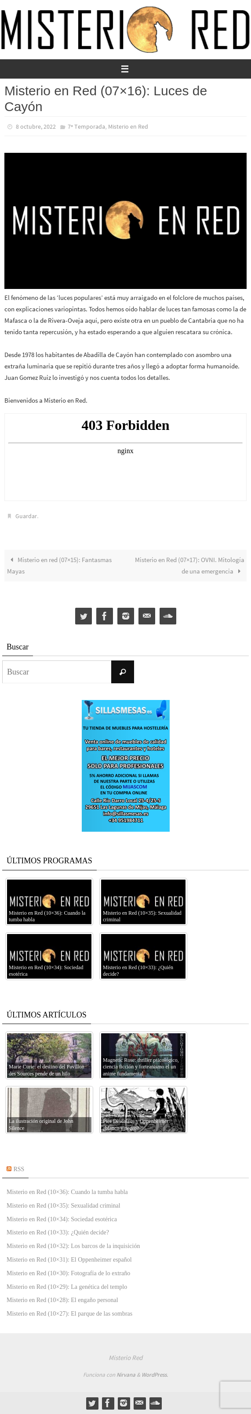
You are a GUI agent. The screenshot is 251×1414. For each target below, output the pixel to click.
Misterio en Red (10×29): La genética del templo (67, 1287)
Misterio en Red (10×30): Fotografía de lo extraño (68, 1273)
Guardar (26, 516)
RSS (19, 1169)
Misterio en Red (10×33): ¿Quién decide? (58, 1232)
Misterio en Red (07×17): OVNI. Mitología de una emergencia (189, 565)
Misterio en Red (128, 126)
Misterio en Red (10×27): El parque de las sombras (69, 1313)
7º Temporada (86, 126)
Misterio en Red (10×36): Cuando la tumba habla (67, 1192)
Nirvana (125, 1374)
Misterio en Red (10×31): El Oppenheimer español (69, 1259)
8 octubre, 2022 (36, 126)
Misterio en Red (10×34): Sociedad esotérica (62, 1219)
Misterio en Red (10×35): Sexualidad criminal (63, 1205)
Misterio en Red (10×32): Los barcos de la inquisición (73, 1246)
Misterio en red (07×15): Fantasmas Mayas (59, 565)
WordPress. (155, 1374)
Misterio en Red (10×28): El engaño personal (62, 1300)
